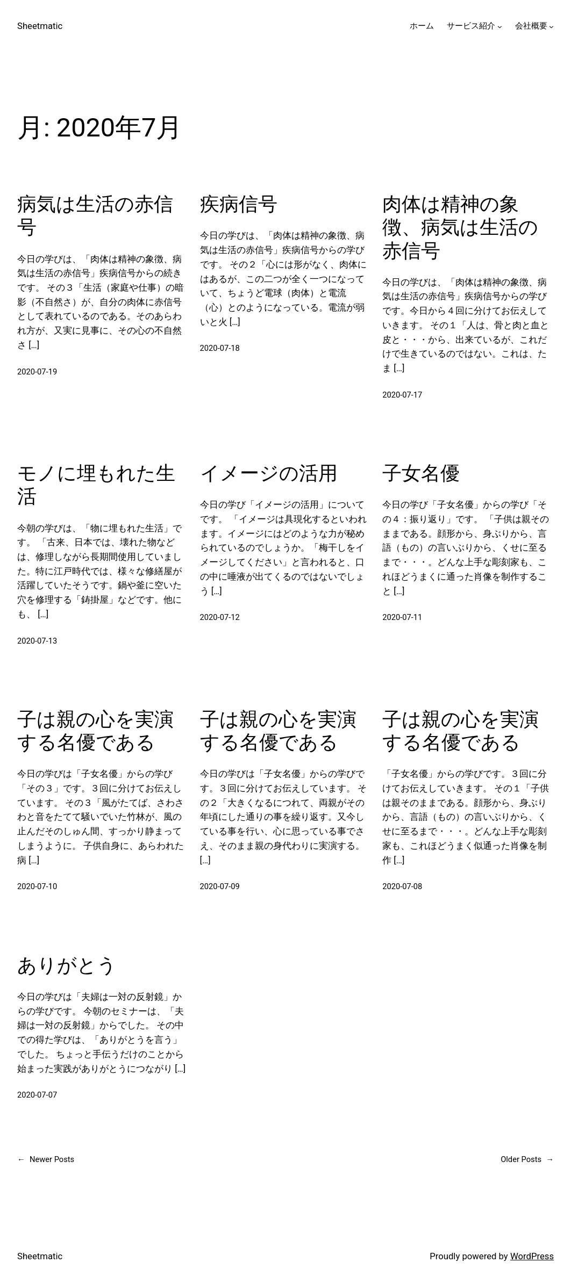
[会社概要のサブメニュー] (551, 26)
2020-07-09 (220, 886)
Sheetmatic (39, 26)
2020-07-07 (37, 1095)
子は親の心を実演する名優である (95, 731)
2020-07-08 (402, 886)
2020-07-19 (37, 372)
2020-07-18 (220, 348)
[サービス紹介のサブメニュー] (499, 26)
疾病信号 (238, 204)
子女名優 (421, 473)
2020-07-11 (402, 617)
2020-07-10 (37, 886)
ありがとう (67, 965)
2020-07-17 (402, 395)
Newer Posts (45, 1159)
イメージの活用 (269, 473)
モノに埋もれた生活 (96, 485)
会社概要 (531, 26)
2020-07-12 (220, 617)
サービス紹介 (471, 26)
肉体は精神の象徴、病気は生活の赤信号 (460, 227)
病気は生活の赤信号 (95, 216)
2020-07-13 (37, 641)
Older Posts (527, 1159)
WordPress (532, 1256)
